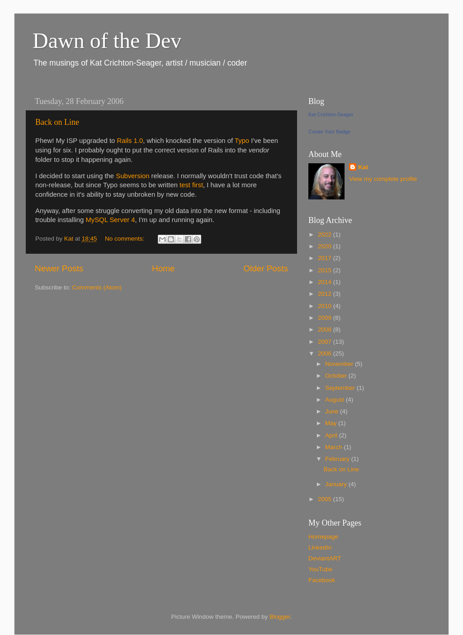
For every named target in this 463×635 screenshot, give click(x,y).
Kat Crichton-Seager (331, 114)
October (337, 375)
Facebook (321, 580)
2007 (325, 341)
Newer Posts (59, 268)
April (332, 435)
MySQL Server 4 (110, 219)
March (334, 447)
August (335, 399)
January (337, 484)
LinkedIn (319, 547)
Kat (363, 167)
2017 (325, 258)
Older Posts (265, 268)
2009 (325, 317)
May (331, 423)
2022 (325, 234)
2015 (325, 270)
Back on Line (57, 122)
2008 (325, 329)
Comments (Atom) (97, 287)
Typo (242, 140)
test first (191, 185)
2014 (325, 282)
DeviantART (324, 558)
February (338, 458)
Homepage (323, 536)
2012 (325, 293)
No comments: (125, 238)
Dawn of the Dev (107, 40)
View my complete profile (383, 178)
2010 (325, 306)
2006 (325, 353)
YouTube (320, 569)
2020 (325, 246)
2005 (325, 499)
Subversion (132, 176)
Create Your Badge (329, 131)
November (340, 363)
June (332, 411)
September (341, 387)
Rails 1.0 (130, 140)
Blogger (279, 616)
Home (163, 268)
